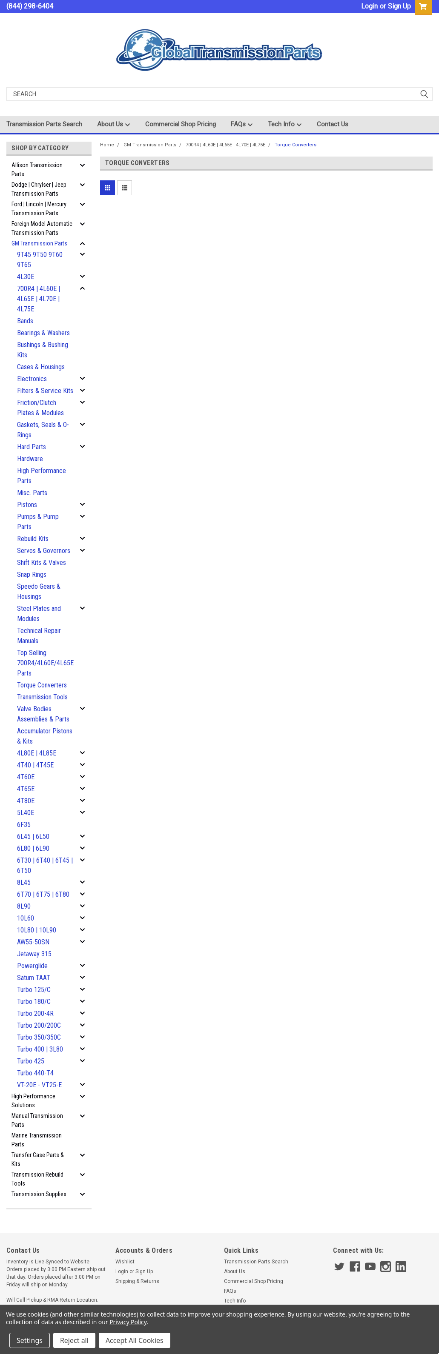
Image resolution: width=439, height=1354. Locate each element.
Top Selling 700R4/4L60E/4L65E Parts (45, 663)
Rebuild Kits (33, 539)
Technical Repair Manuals (39, 636)
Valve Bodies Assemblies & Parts (43, 714)
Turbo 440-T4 (35, 1073)
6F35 (24, 825)
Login (369, 6)
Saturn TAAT (33, 978)
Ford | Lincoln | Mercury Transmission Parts (38, 209)
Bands (25, 321)
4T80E (25, 801)
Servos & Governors (43, 551)
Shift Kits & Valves (41, 563)
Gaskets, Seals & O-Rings (43, 430)
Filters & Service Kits (45, 391)
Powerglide (32, 966)
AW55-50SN (33, 942)
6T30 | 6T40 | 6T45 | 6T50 (45, 865)
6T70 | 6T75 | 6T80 (43, 894)
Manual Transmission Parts (37, 1120)
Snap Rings (31, 574)
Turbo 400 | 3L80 (40, 1049)
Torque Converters (42, 685)
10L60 (25, 918)
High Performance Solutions (33, 1101)
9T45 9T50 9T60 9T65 (40, 260)
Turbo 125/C (34, 990)
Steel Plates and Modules (39, 613)
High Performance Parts (41, 476)
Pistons (27, 505)
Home (107, 145)
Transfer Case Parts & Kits (37, 1159)
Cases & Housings (41, 367)
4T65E (25, 789)
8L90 (24, 906)
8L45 (24, 882)
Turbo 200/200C (39, 1025)
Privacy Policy (127, 1322)
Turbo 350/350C (39, 1037)
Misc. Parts (32, 493)
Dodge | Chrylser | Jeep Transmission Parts (38, 189)
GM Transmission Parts (39, 243)
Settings (30, 1340)
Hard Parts (31, 447)
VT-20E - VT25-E (39, 1085)
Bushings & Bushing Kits (42, 350)
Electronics (32, 379)
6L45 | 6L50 (33, 836)
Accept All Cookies (135, 1340)
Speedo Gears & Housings (38, 591)
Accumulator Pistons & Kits (44, 736)
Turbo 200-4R (35, 1013)
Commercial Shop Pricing (180, 124)
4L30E (25, 277)
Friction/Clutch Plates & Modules (40, 408)
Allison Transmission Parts (37, 169)
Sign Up (399, 6)
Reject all (74, 1340)
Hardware (30, 459)
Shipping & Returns (137, 1281)
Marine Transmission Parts (36, 1140)
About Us (113, 124)
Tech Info (285, 124)
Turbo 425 (30, 1061)
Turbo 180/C (34, 1002)
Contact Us (332, 124)
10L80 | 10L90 (36, 930)
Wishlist (125, 1262)
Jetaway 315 (34, 954)
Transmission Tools (42, 697)
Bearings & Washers (43, 333)
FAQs (242, 124)
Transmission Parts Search (44, 124)
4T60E (25, 777)
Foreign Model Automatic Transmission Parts (41, 228)
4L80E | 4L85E (36, 753)
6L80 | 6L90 (33, 848)
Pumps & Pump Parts (38, 522)
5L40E (25, 813)
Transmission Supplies (38, 1194)
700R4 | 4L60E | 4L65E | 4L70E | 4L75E (38, 299)
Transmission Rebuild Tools (37, 1179)
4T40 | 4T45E (35, 765)
